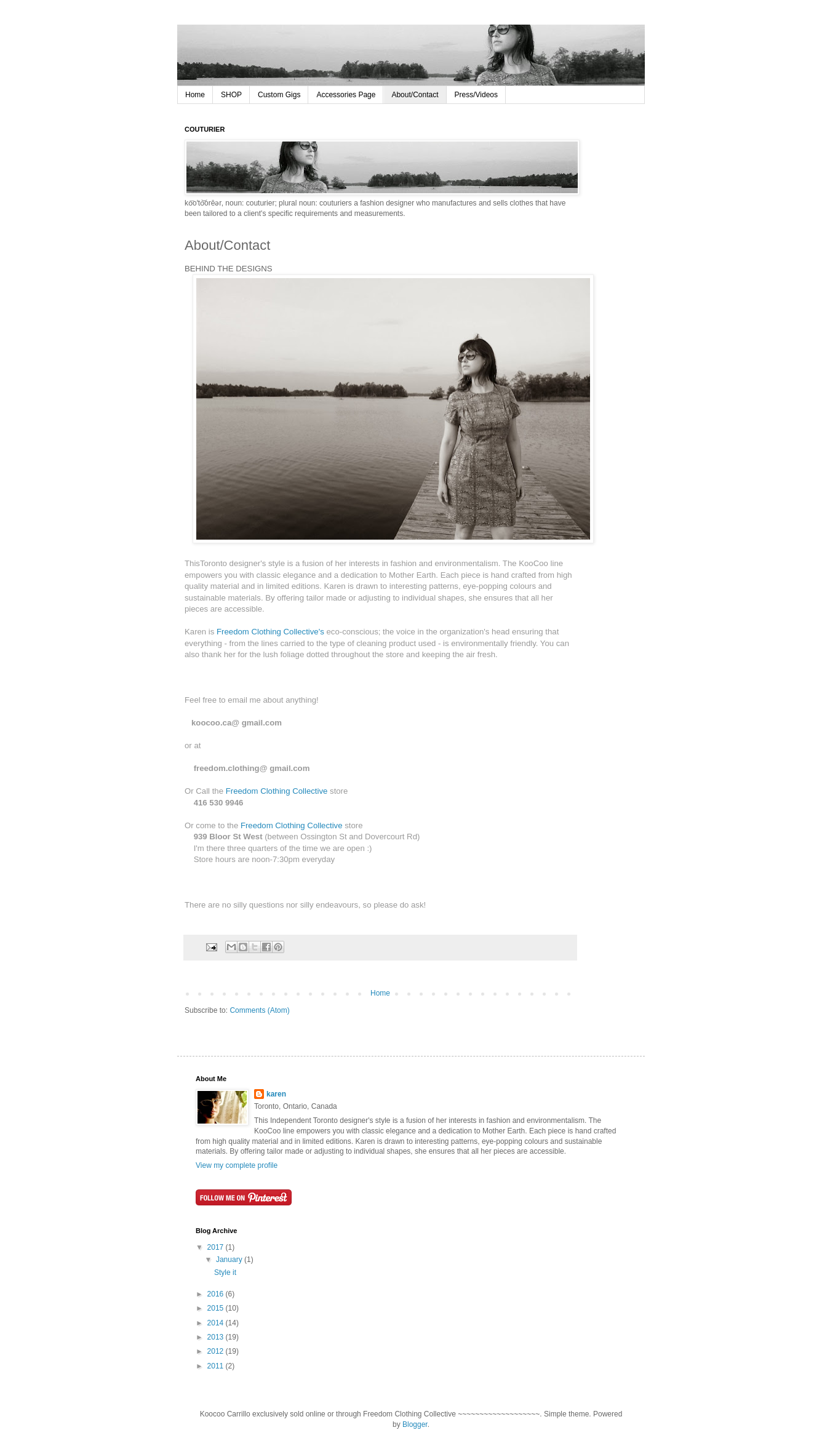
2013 (216, 1337)
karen (276, 1094)
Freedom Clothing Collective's (270, 631)
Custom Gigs (279, 94)
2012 (216, 1351)
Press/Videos (476, 94)
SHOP (231, 94)
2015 (216, 1308)
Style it (225, 1272)
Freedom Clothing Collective (278, 791)
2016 (216, 1294)
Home (195, 94)
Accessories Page (345, 94)
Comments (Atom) (259, 1010)
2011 (216, 1366)
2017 (216, 1247)
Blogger (415, 1424)
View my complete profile (236, 1165)
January (230, 1259)
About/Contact (414, 94)
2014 (216, 1323)
